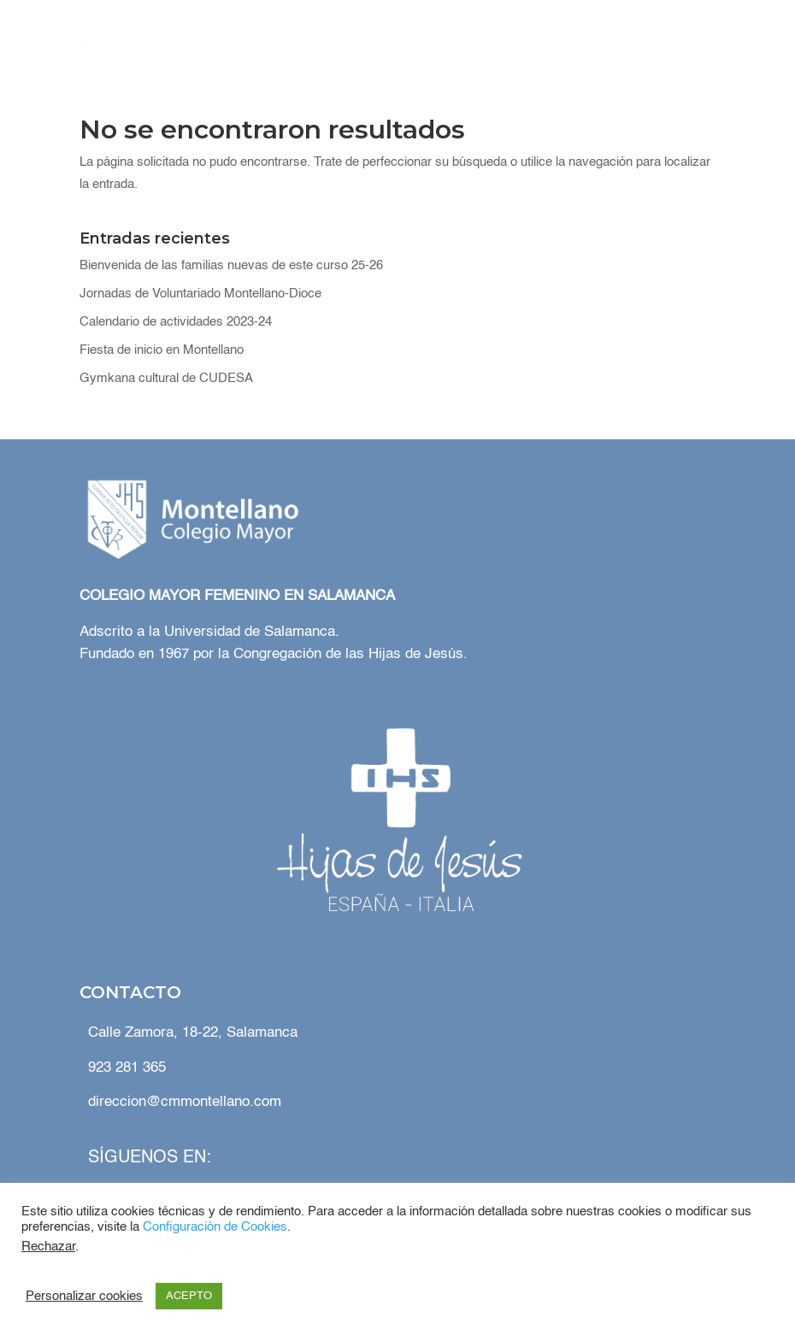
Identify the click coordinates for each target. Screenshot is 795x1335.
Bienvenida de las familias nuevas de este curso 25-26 (231, 265)
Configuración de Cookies (215, 1227)
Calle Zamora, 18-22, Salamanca (192, 1033)
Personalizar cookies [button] (84, 1297)
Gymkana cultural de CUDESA (166, 378)
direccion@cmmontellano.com (184, 1102)
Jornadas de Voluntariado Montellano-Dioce (200, 293)
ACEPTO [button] (189, 1296)
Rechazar (48, 1247)
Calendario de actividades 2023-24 (176, 321)
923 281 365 (127, 1068)
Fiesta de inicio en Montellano (162, 350)
